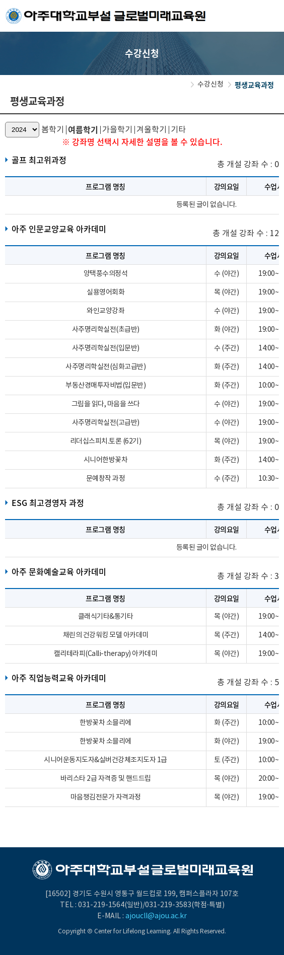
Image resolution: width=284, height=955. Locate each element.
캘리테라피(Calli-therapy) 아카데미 (106, 654)
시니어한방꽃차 (106, 460)
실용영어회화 (105, 292)
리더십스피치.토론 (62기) (105, 441)
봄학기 (52, 130)
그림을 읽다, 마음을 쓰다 (106, 404)
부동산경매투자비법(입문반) (105, 386)
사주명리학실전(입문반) (105, 348)
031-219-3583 (168, 905)
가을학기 (117, 130)
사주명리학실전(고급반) (105, 423)
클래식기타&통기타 (105, 617)
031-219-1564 (101, 905)
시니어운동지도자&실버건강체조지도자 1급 (105, 760)
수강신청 (210, 85)
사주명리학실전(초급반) (105, 330)
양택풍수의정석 (106, 274)
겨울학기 (151, 130)
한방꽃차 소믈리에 (105, 723)
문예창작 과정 (105, 479)
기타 (178, 130)
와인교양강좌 (105, 311)
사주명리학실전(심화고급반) (105, 367)
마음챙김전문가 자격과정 (105, 797)
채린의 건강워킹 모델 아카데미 (106, 635)
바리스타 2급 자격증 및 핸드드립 (105, 779)
